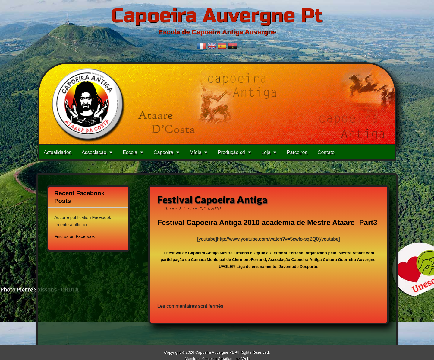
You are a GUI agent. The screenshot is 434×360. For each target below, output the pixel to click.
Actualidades (57, 152)
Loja (265, 152)
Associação (94, 152)
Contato (326, 152)
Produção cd (231, 152)
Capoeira (163, 152)
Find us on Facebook (74, 236)
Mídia (195, 152)
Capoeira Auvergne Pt (217, 15)
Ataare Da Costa (179, 208)
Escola (130, 152)
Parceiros (297, 152)
